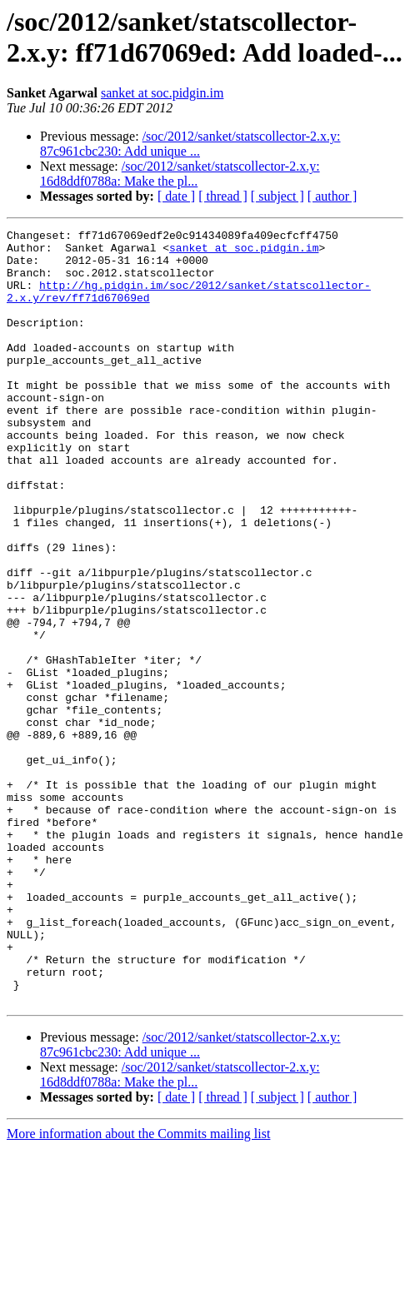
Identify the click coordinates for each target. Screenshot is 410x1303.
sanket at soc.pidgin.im (162, 93)
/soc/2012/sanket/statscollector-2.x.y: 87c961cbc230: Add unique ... (190, 143)
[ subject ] (277, 196)
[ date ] (176, 196)
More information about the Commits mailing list (138, 1288)
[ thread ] (223, 196)
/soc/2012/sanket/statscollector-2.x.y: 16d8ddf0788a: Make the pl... (180, 173)
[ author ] (333, 196)
